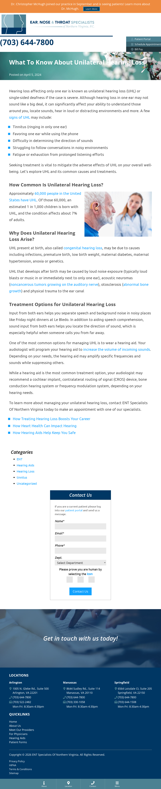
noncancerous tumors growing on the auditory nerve (54, 284)
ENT (19, 459)
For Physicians (18, 734)
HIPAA (12, 765)
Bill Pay (143, 49)
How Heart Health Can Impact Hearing (45, 425)
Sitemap (14, 773)
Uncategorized (27, 483)
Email (59, 533)
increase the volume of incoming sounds (116, 349)
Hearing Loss (25, 471)
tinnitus (22, 477)
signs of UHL (19, 117)
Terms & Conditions (20, 769)
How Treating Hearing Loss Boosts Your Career (51, 418)
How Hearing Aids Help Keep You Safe (44, 432)
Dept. (58, 557)
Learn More (91, 8)
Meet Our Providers (21, 730)
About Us (15, 726)
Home (13, 721)
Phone (60, 545)
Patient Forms (18, 742)
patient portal (73, 510)
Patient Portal (140, 39)
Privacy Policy (17, 761)
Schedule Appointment (146, 44)
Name (59, 521)
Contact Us (80, 591)
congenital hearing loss (83, 248)
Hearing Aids (25, 465)
